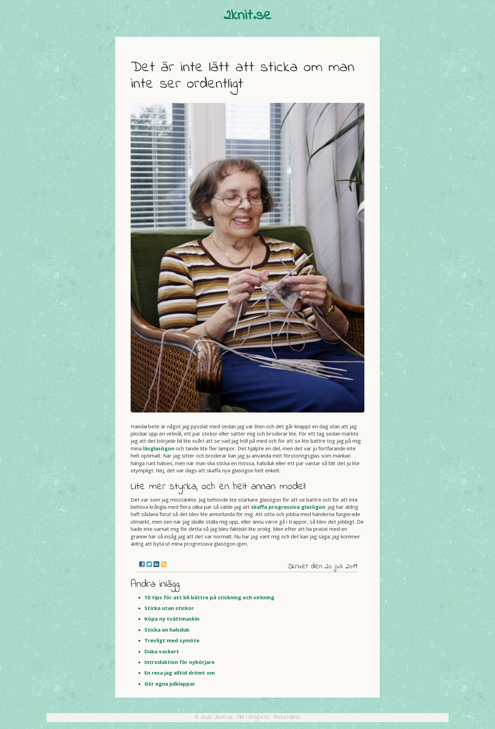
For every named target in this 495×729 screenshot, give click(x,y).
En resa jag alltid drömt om (179, 672)
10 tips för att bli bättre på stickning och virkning (209, 597)
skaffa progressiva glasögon (288, 506)
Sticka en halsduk (166, 629)
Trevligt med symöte (171, 640)
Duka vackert (161, 651)
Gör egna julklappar (169, 683)
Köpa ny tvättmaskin (171, 618)
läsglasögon (158, 448)
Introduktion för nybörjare (179, 661)
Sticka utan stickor (169, 607)
